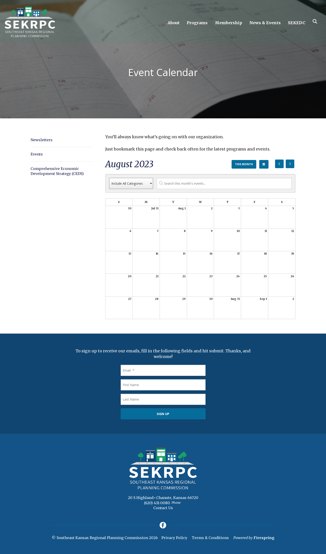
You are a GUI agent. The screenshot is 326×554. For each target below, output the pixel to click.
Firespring (264, 538)
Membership (228, 22)
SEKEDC (296, 22)
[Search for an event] (224, 183)
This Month (244, 164)
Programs (197, 22)
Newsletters (42, 140)
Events (37, 154)
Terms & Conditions (210, 538)
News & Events (265, 22)
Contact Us (163, 508)
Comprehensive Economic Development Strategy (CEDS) (57, 171)
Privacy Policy (174, 538)
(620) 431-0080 (157, 503)
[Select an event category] (131, 183)
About (174, 22)
